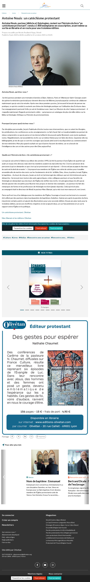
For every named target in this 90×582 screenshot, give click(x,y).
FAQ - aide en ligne (8, 537)
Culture (4, 13)
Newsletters (8, 525)
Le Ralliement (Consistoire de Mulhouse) (60, 538)
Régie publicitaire (8, 540)
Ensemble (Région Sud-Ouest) (56, 528)
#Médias (22, 237)
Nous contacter (55, 574)
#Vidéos (70, 237)
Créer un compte (10, 520)
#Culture (7, 237)
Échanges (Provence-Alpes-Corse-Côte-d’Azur (62, 525)
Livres (14, 13)
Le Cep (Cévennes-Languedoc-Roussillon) (60, 522)
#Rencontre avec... (58, 237)
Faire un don (6, 542)
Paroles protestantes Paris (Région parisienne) (62, 533)
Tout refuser (41, 228)
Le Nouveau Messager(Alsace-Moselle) (59, 540)
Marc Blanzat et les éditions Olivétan (16, 218)
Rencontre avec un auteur (29, 13)
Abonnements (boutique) (10, 535)
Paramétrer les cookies (23, 228)
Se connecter (8, 515)
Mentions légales (35, 574)
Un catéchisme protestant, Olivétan (16, 212)
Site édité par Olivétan (11, 550)
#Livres (15, 237)
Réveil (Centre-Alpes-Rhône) (56, 520)
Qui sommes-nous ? (9, 532)
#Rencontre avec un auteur (38, 237)
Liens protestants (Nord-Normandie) (58, 535)
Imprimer (42, 436)
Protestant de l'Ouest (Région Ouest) (58, 543)
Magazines (51, 515)
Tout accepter (56, 228)
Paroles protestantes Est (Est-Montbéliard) (60, 530)
